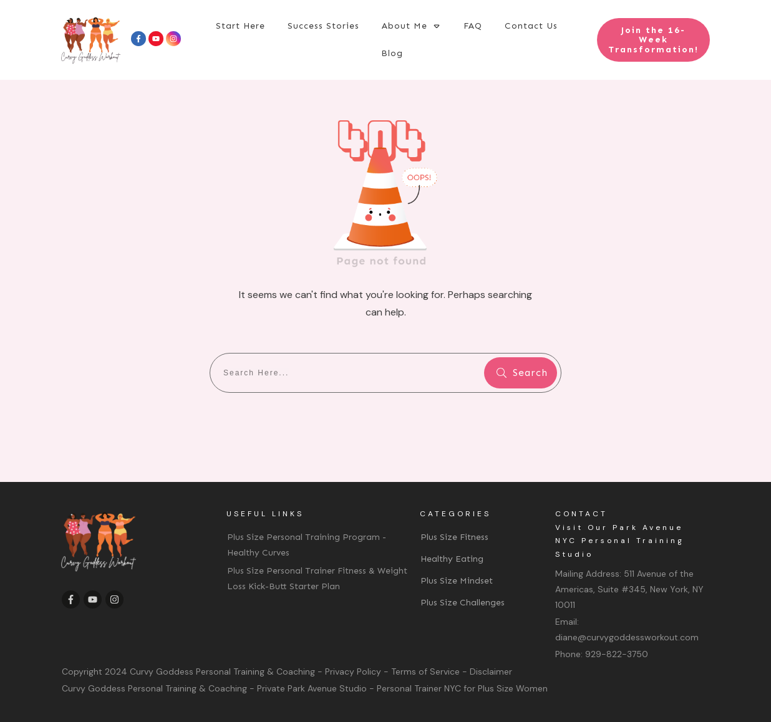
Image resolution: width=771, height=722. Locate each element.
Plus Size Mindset (456, 580)
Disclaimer (491, 671)
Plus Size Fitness (454, 537)
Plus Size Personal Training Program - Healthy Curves (306, 545)
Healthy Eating (451, 559)
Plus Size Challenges (462, 602)
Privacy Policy (353, 671)
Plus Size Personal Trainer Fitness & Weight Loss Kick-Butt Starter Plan (317, 579)
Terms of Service (425, 671)
